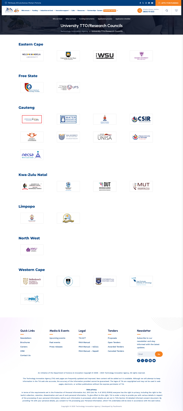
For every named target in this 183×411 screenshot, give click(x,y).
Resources (81, 10)
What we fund (71, 19)
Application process (105, 19)
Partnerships (91, 10)
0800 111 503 (148, 12)
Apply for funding (168, 3)
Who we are (25, 10)
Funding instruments (86, 19)
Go (159, 354)
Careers (99, 10)
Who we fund (57, 19)
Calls (73, 10)
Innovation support (62, 10)
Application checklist (123, 19)
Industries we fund (46, 10)
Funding (35, 10)
